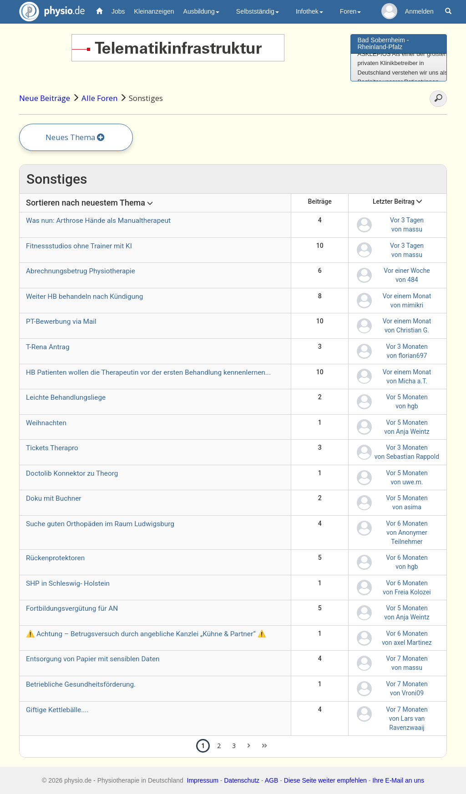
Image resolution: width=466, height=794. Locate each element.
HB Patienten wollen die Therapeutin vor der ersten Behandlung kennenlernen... (148, 372)
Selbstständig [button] (257, 11)
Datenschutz (241, 780)
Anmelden (419, 11)
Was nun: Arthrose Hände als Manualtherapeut (98, 220)
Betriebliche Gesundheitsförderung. (81, 684)
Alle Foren (99, 98)
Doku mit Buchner (53, 498)
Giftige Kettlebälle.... (57, 710)
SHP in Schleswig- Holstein (68, 583)
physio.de (48, 11)
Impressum (202, 780)
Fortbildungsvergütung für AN (72, 608)
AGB (272, 780)
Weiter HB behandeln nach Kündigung (84, 296)
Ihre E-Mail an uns (398, 780)
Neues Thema (75, 137)
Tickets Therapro (52, 448)
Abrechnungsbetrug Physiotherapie (80, 271)
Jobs (118, 11)
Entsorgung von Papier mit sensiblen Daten (93, 659)
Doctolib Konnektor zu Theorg (72, 473)
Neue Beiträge (44, 98)
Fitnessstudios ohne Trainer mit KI (79, 246)
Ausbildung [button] (201, 11)
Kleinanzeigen (154, 11)
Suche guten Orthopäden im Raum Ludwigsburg (100, 524)
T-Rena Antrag (48, 347)
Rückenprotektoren (55, 558)
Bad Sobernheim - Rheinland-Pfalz (383, 43)
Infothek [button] (309, 11)
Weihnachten (46, 423)
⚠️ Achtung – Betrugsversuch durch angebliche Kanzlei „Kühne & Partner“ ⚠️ (146, 634)
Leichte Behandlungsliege (66, 397)
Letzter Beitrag (398, 201)
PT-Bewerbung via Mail (61, 321)
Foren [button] (350, 11)
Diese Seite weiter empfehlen (325, 780)
